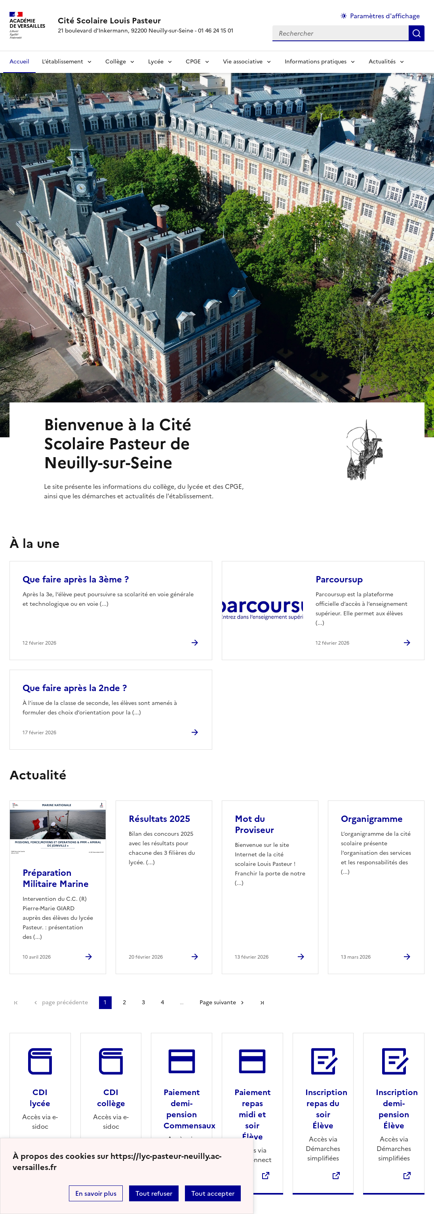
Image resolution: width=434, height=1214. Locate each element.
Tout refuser (153, 1193)
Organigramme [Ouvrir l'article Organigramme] (372, 818)
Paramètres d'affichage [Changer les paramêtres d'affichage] (385, 16)
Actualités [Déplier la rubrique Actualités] (382, 61)
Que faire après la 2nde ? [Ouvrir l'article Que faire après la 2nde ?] (75, 688)
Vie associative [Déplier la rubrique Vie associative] (243, 61)
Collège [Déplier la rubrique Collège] (115, 61)
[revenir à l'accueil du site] (145, 20)
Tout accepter (212, 1193)
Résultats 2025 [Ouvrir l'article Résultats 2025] (159, 818)
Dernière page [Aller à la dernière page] (262, 1002)
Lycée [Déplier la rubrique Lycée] (156, 61)
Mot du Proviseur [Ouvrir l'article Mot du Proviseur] (254, 824)
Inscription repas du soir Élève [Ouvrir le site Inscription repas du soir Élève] (326, 1109)
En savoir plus (95, 1193)
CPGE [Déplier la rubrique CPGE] (193, 61)
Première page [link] (16, 1002)
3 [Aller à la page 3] (143, 1002)
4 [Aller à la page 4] (162, 1002)
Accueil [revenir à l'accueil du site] (19, 61)
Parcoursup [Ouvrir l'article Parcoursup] (339, 579)
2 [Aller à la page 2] (124, 1002)
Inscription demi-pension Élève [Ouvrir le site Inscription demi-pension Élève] (397, 1109)
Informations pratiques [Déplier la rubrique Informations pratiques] (315, 61)
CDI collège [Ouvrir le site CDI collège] (111, 1097)
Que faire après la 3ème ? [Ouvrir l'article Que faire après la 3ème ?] (76, 579)
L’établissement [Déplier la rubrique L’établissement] (62, 61)
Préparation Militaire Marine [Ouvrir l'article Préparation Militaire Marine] (56, 878)
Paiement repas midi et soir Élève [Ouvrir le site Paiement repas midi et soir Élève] (252, 1114)
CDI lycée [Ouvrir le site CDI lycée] (40, 1097)
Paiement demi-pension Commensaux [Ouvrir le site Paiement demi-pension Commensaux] (189, 1109)
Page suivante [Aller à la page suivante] (218, 1002)
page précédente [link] (65, 1002)
